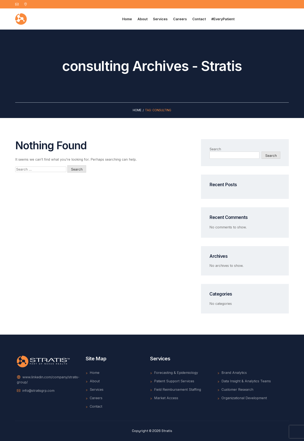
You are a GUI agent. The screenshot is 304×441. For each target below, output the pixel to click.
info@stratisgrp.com (35, 390)
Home (127, 19)
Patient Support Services (172, 381)
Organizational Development (242, 398)
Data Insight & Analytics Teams (244, 381)
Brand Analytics (232, 372)
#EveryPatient (223, 19)
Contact (199, 19)
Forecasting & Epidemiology (174, 372)
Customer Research (235, 389)
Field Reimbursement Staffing (175, 389)
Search (215, 149)
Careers (180, 19)
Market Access (164, 398)
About (142, 19)
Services (160, 19)
